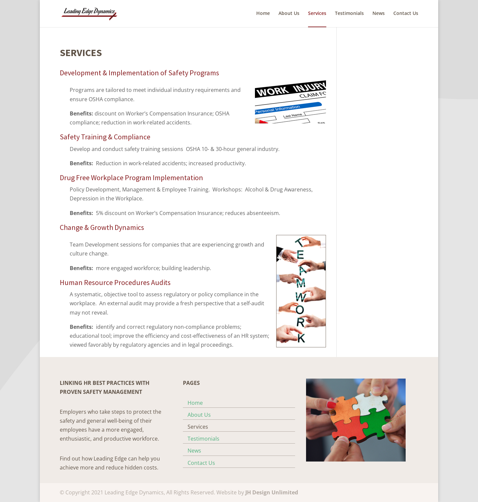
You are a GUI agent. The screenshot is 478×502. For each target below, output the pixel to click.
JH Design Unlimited (271, 492)
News (378, 13)
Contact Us (405, 13)
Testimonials (349, 13)
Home (263, 13)
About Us (289, 13)
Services (317, 13)
